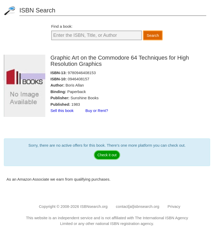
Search (153, 35)
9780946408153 (82, 72)
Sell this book (61, 110)
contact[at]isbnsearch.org (137, 206)
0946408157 (78, 79)
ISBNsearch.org (94, 206)
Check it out (107, 155)
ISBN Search (37, 10)
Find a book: (62, 26)
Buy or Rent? (96, 110)
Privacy (174, 206)
